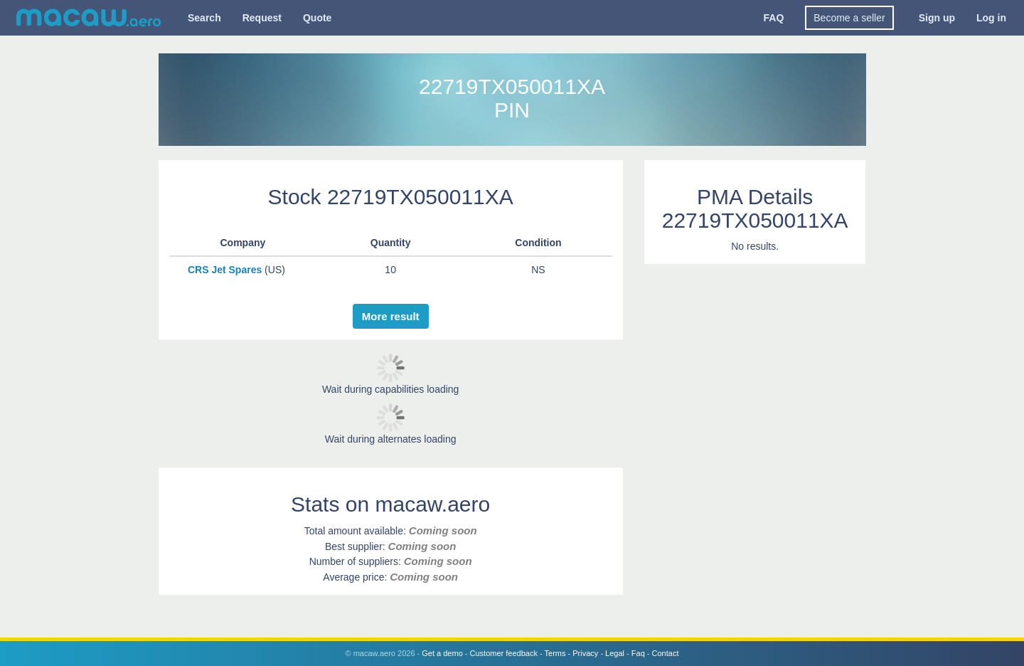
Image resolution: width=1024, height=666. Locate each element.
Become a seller (849, 17)
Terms (555, 653)
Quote (317, 17)
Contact (665, 653)
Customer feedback (504, 653)
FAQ (774, 17)
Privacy (585, 653)
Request (262, 17)
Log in (991, 17)
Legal (614, 653)
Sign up (937, 17)
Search (204, 17)
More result (391, 316)
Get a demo (442, 653)
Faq (638, 653)
